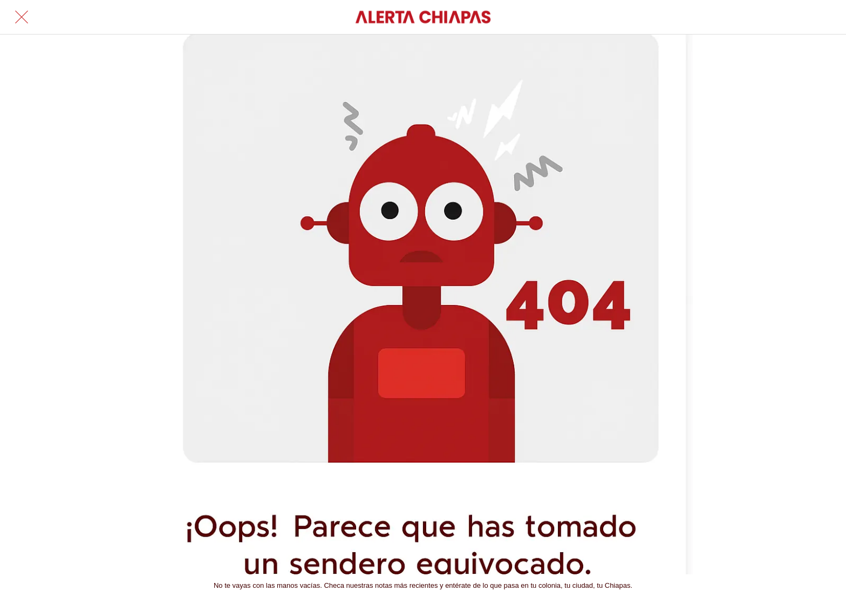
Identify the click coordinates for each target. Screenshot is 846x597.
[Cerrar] (21, 17)
